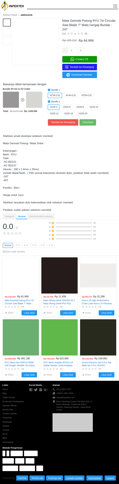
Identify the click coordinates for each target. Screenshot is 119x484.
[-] (31, 390)
